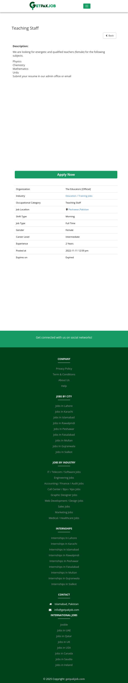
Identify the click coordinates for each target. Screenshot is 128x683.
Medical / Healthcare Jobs (64, 518)
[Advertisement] (64, 124)
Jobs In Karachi (64, 411)
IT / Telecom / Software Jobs (64, 472)
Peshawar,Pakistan (79, 209)
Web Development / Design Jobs (64, 501)
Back (110, 35)
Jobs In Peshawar (64, 429)
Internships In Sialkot (64, 584)
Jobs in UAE (64, 630)
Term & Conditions (64, 374)
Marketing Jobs (64, 512)
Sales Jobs (64, 506)
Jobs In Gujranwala (64, 446)
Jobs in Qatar (64, 636)
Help (64, 386)
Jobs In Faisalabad (64, 434)
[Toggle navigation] (86, 6)
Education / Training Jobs (79, 195)
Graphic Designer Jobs (64, 495)
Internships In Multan (64, 572)
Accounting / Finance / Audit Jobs (64, 483)
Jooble (64, 624)
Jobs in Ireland (63, 665)
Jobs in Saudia (64, 659)
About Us (64, 380)
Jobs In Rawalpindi (64, 423)
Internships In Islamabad (64, 549)
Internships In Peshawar (63, 561)
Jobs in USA (64, 647)
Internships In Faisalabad (64, 567)
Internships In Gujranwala (64, 578)
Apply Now (66, 174)
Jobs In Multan (64, 440)
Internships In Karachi (64, 544)
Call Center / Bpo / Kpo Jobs (64, 489)
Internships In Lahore (64, 538)
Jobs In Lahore (64, 406)
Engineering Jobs (64, 477)
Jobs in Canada (64, 653)
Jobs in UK (64, 642)
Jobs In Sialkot (64, 452)
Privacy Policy (64, 368)
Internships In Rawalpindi (64, 555)
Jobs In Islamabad (63, 417)
